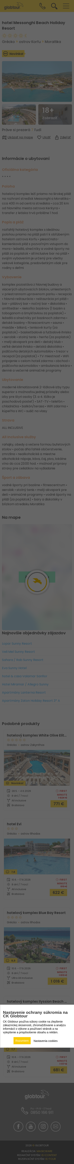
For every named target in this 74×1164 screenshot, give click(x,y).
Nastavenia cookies (45, 1040)
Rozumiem (22, 1040)
